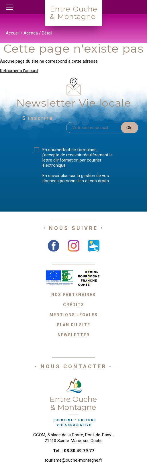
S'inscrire (37, 118)
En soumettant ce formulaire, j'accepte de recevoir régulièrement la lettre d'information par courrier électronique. (77, 157)
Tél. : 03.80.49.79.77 (73, 450)
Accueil (12, 33)
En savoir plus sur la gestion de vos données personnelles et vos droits (75, 178)
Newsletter (74, 335)
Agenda (30, 33)
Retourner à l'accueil (19, 70)
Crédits (73, 304)
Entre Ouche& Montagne (73, 13)
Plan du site (73, 325)
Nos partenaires (73, 294)
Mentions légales (74, 314)
